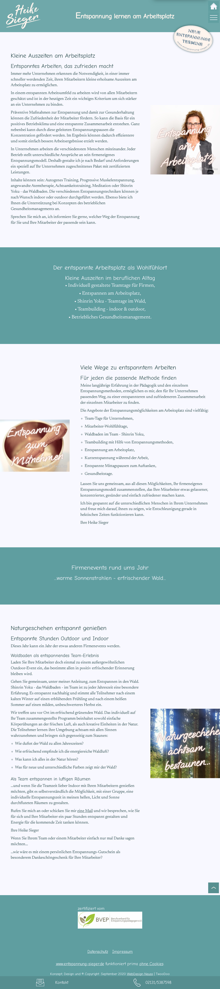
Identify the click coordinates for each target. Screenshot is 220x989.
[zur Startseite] (213, 6)
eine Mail (85, 811)
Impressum (122, 951)
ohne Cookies (151, 964)
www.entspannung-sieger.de (80, 964)
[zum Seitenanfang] (213, 887)
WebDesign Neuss (140, 974)
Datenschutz (97, 951)
